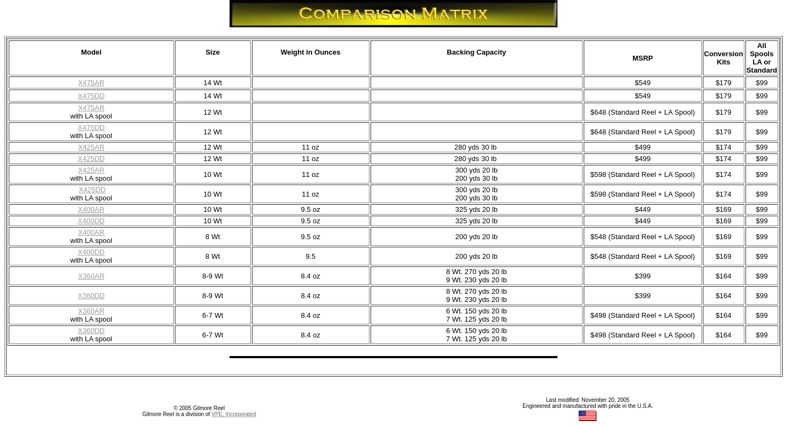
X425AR (91, 170)
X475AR (91, 83)
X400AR (91, 232)
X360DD (91, 331)
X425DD (92, 190)
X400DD (91, 252)
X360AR (91, 311)
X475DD (91, 96)
